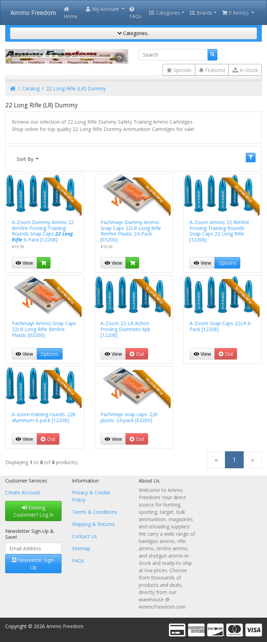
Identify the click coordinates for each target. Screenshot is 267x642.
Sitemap (81, 548)
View (24, 263)
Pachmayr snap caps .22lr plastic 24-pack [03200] (129, 417)
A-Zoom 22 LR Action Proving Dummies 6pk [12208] (125, 329)
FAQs (135, 13)
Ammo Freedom (33, 12)
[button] (104, 9)
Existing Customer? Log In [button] (34, 511)
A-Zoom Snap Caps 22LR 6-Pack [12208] (220, 326)
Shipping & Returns (93, 524)
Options (227, 263)
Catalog (31, 88)
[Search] (173, 55)
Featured (212, 70)
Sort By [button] (26, 159)
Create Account (22, 492)
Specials (179, 70)
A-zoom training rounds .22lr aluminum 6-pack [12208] (44, 417)
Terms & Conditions (94, 512)
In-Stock (245, 70)
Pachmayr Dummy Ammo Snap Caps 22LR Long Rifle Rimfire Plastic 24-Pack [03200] (130, 231)
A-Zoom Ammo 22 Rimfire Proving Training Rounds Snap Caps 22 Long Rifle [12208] (219, 231)
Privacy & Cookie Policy (91, 496)
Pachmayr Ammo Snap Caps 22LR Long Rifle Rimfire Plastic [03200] (44, 329)
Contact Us (84, 536)
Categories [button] (164, 12)
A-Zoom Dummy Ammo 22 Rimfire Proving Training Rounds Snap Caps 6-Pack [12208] (43, 231)
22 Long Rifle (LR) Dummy (76, 88)
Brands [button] (201, 12)
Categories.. (133, 33)
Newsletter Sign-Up (33, 563)
